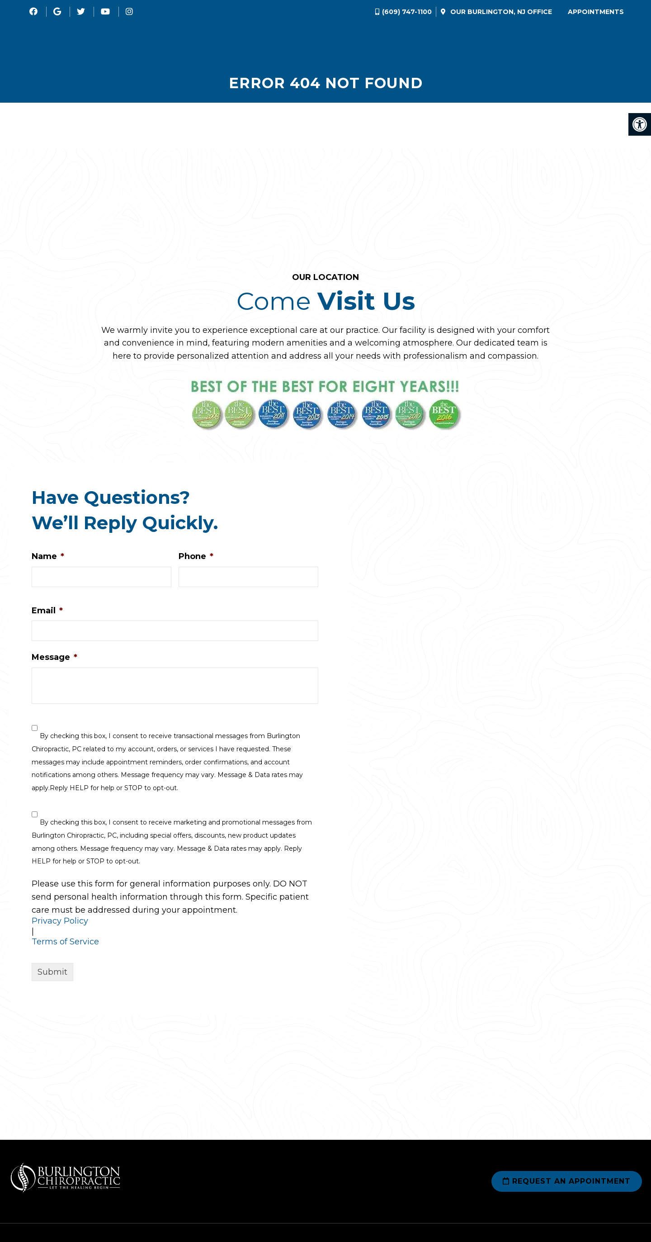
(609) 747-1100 (407, 12)
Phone (196, 558)
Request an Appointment (567, 1183)
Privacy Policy (60, 923)
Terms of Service (65, 943)
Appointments (596, 12)
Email (47, 612)
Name (48, 558)
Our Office (500, 12)
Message (54, 659)
